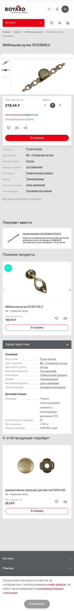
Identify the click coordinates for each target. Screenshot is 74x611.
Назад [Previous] (4, 290)
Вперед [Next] (70, 290)
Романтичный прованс (39, 173)
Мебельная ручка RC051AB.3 (24, 307)
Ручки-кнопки (34, 149)
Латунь (30, 161)
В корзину (37, 138)
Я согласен (37, 604)
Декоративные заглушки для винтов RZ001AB (35, 490)
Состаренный (34, 167)
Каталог (10, 23)
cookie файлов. (56, 585)
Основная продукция (39, 191)
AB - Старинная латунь (40, 155)
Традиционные (35, 179)
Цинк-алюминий (35, 185)
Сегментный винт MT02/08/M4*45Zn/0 (42, 234)
